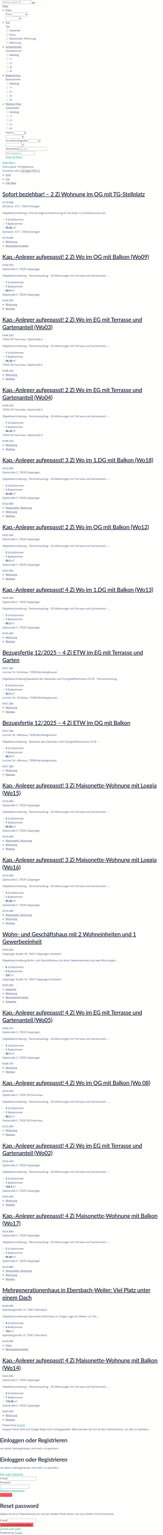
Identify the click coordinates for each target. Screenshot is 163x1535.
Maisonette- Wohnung (19, 508)
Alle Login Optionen (11, 1474)
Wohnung (11, 241)
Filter (5, 6)
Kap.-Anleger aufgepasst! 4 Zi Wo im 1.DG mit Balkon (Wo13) (77, 589)
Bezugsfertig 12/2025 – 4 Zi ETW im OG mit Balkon (66, 722)
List (8, 179)
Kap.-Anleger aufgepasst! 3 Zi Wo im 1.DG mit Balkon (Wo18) (77, 459)
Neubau (10, 308)
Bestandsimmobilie (17, 246)
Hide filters (8, 162)
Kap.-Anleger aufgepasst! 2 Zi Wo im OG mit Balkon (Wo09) (75, 256)
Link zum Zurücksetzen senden (16, 1524)
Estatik (21, 1425)
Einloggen (6, 1494)
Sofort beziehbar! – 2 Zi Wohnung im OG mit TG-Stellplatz (73, 194)
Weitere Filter (13, 104)
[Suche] (33, 2)
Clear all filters (14, 157)
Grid (8, 175)
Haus (9, 1345)
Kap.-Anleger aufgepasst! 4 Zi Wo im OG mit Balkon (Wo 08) (76, 1082)
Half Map (11, 183)
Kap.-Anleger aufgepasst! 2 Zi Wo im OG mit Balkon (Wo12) (75, 526)
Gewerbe (11, 989)
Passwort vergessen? (12, 1490)
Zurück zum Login (10, 1528)
